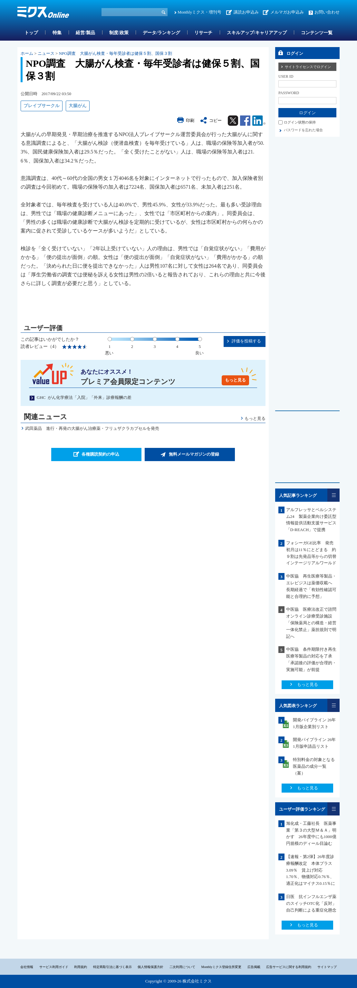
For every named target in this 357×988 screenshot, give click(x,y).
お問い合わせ (327, 12)
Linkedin (258, 120)
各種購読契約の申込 (100, 454)
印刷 (190, 120)
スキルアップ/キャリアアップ (257, 32)
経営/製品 (85, 32)
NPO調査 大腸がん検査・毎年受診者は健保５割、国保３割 (115, 53)
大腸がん (78, 105)
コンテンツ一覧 (317, 32)
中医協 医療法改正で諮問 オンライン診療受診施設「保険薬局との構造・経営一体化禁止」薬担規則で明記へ (313, 622)
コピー (215, 120)
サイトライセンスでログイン (308, 67)
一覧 (333, 495)
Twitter (233, 120)
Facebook (245, 120)
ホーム (27, 53)
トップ (31, 32)
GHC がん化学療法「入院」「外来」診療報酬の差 (84, 397)
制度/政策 (119, 32)
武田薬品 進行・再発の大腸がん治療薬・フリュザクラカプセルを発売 (92, 428)
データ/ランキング (161, 32)
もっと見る (235, 380)
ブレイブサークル (42, 105)
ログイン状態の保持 (300, 122)
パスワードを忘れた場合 (303, 130)
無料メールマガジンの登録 (194, 454)
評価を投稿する (246, 341)
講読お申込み (246, 12)
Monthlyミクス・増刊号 (199, 12)
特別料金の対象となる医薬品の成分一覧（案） (314, 766)
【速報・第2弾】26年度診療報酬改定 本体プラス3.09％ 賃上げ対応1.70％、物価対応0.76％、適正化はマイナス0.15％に (310, 870)
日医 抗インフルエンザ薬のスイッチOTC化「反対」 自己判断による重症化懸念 (313, 903)
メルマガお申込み (287, 12)
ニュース (46, 53)
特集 (57, 32)
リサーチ (203, 32)
